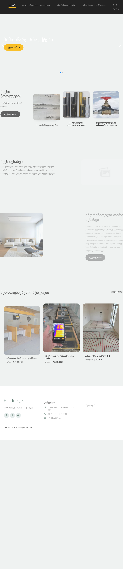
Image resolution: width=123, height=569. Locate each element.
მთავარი (12, 5)
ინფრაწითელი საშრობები (94, 5)
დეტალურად (14, 47)
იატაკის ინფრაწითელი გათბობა (36, 5)
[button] (120, 44)
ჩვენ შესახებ (116, 7)
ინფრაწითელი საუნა (66, 5)
